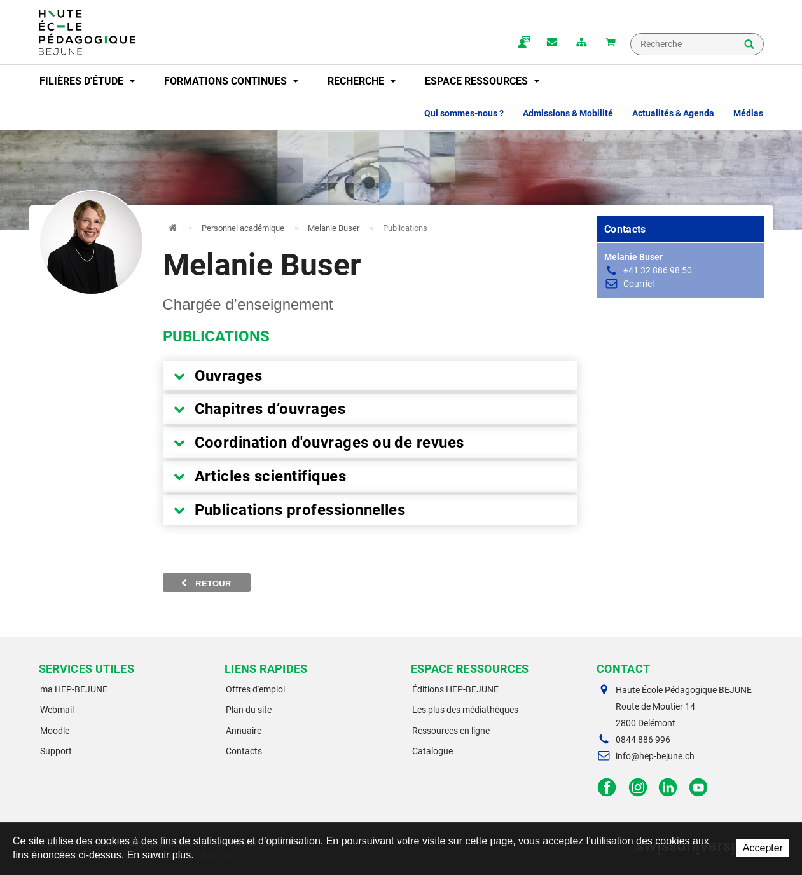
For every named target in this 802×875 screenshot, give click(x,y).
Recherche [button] (362, 81)
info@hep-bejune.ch (655, 756)
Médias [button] (748, 113)
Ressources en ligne (451, 731)
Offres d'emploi (255, 689)
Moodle (54, 731)
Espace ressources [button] (482, 81)
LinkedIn (668, 787)
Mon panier (610, 43)
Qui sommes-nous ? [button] (464, 113)
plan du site (581, 43)
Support (56, 751)
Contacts (244, 751)
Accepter (763, 848)
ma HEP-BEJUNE (73, 689)
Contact (552, 43)
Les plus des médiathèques (465, 710)
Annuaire (243, 731)
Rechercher (749, 45)
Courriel (638, 284)
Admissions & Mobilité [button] (568, 113)
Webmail (57, 710)
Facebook (607, 787)
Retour (207, 583)
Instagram (637, 787)
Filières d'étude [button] (87, 81)
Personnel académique (243, 228)
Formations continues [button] (231, 81)
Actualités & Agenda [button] (673, 113)
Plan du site (249, 710)
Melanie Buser (333, 228)
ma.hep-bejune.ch (522, 43)
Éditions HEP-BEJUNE (455, 689)
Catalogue (432, 751)
